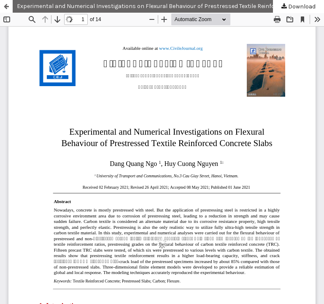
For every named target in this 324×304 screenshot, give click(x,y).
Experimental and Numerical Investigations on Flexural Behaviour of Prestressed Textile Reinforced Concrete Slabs (170, 6)
